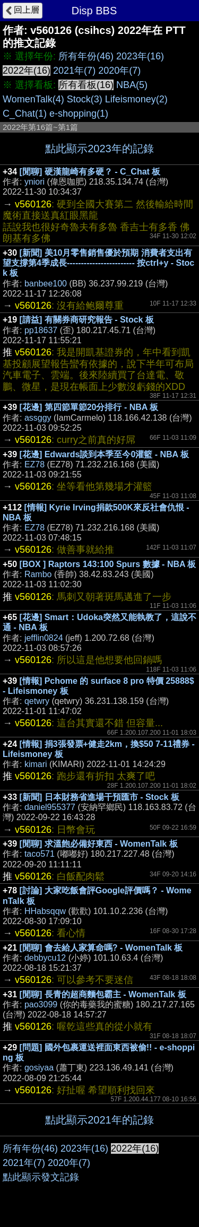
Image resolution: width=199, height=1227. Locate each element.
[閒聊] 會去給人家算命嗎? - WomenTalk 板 (101, 947)
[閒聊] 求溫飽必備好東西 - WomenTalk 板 (99, 843)
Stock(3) (84, 99)
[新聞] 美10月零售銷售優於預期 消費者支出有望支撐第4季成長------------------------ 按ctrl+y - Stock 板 (98, 262)
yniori (34, 181)
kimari (35, 764)
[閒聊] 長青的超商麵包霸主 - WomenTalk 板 (103, 994)
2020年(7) (119, 70)
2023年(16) (140, 56)
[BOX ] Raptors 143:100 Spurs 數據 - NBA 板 (108, 564)
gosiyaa (39, 1067)
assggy (37, 417)
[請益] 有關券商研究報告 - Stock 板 (87, 319)
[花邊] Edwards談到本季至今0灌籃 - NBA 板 (104, 454)
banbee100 (45, 283)
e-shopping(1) (78, 113)
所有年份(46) (86, 56)
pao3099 (40, 1004)
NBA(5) (132, 85)
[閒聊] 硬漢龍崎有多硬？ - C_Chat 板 (90, 171)
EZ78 (34, 464)
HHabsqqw (45, 911)
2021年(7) (74, 70)
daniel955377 (49, 807)
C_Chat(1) (25, 113)
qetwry (36, 701)
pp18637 (40, 330)
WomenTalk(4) (33, 99)
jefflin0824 (43, 637)
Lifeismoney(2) (136, 99)
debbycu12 (45, 957)
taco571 (39, 853)
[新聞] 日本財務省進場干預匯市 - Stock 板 (99, 797)
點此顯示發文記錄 (41, 1177)
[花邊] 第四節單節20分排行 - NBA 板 (89, 407)
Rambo (38, 574)
